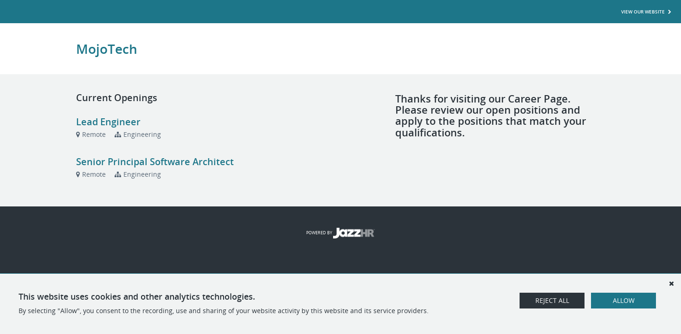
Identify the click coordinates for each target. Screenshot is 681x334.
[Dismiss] (671, 283)
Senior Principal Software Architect (155, 161)
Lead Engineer (108, 122)
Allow (624, 300)
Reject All (552, 300)
